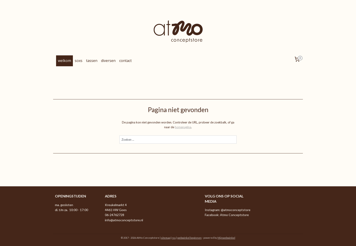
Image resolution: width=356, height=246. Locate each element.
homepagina (183, 127)
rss (174, 237)
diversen (108, 60)
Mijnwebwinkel (226, 237)
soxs (78, 60)
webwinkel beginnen (189, 237)
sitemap (165, 237)
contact (125, 60)
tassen (91, 60)
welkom (64, 60)
